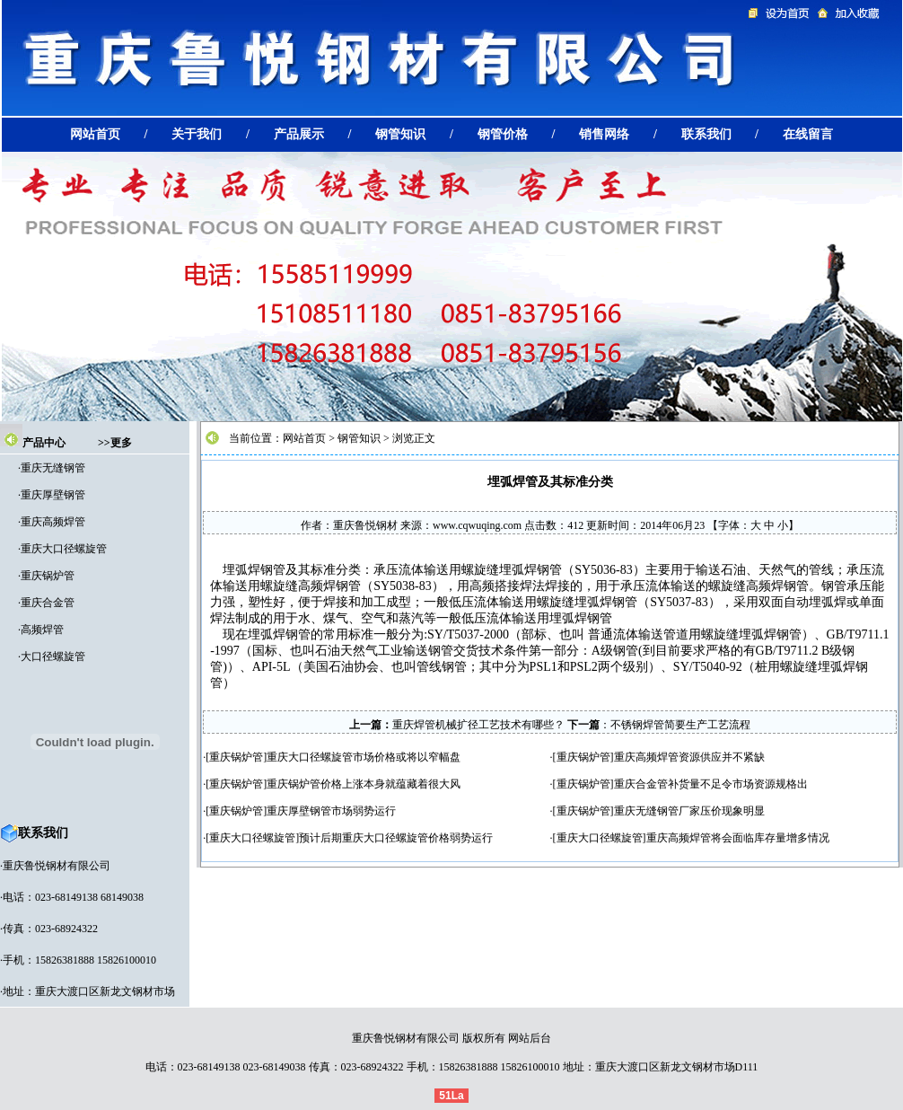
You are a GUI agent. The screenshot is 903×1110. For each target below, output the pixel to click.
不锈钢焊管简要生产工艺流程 (680, 724)
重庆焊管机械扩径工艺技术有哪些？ (478, 724)
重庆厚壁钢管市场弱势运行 (331, 811)
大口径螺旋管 (53, 656)
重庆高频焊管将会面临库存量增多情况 (737, 838)
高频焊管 (42, 629)
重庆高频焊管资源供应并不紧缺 (689, 757)
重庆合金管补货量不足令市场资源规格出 (711, 784)
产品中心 (44, 442)
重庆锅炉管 (48, 575)
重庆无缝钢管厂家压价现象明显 (689, 811)
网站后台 (529, 1038)
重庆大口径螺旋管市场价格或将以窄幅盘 (363, 757)
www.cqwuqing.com (477, 525)
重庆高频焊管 (53, 521)
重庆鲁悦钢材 (365, 525)
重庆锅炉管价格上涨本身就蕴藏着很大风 (363, 784)
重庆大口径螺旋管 (64, 548)
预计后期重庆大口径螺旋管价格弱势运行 (396, 838)
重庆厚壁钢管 (53, 495)
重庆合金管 (48, 602)
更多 (121, 442)
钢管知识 (359, 438)
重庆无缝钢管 (53, 468)
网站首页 (304, 438)
